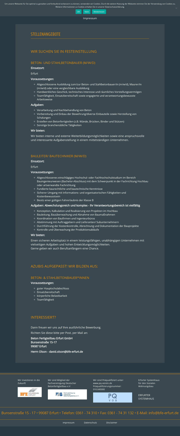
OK (78, 12)
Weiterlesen (99, 12)
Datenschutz (90, 432)
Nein (87, 12)
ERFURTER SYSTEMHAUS (146, 406)
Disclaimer (112, 432)
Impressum (90, 18)
